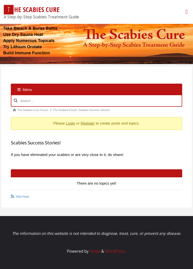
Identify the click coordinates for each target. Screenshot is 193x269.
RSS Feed (22, 196)
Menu (24, 89)
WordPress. (115, 251)
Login (70, 123)
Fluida (94, 251)
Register (88, 123)
